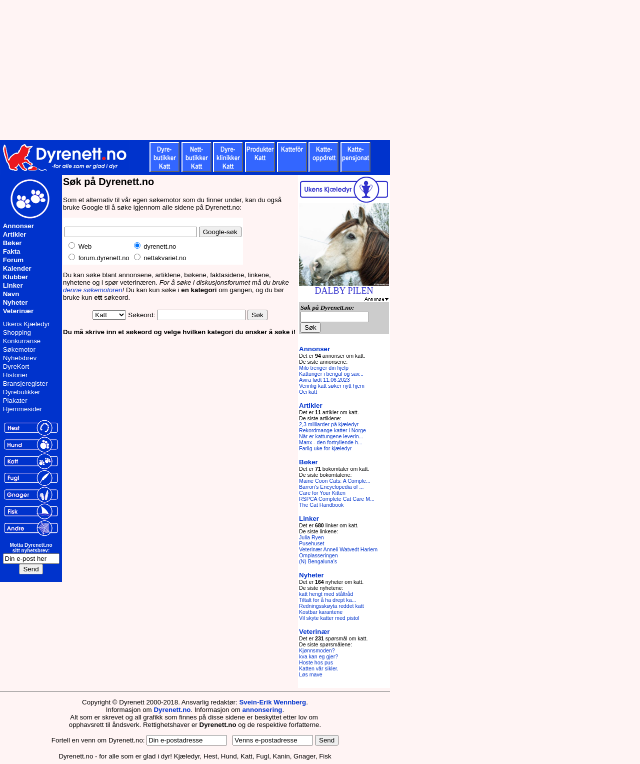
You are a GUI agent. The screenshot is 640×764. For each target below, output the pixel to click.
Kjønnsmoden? (317, 650)
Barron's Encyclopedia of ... (331, 487)
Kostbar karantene (320, 612)
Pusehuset (311, 543)
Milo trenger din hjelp (323, 368)
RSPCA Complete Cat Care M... (336, 499)
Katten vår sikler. (318, 668)
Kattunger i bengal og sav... (331, 374)
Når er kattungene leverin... (331, 436)
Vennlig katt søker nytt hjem (331, 386)
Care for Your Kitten (322, 493)
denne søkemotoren (92, 290)
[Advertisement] (245, 70)
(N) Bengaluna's (318, 561)
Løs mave (310, 674)
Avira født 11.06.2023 (324, 380)
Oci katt (308, 392)
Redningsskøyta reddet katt (331, 606)
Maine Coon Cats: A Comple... (334, 481)
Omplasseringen (318, 555)
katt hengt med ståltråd (326, 594)
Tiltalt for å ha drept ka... (327, 600)
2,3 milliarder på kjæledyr (328, 424)
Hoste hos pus (316, 662)
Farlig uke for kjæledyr (325, 448)
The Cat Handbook (321, 505)
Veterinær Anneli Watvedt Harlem (338, 549)
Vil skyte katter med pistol (329, 618)
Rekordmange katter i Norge (332, 430)
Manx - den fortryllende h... (330, 442)
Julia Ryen (311, 537)
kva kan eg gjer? (318, 656)
